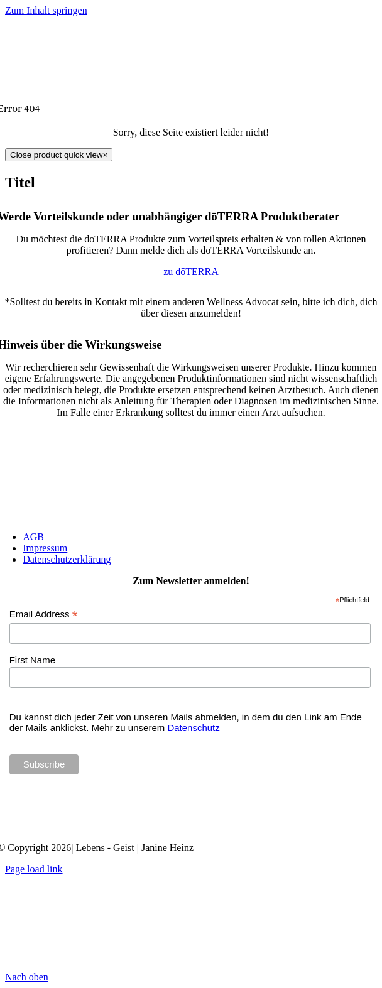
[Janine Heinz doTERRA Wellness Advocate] (191, 826)
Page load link (34, 869)
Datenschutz (193, 727)
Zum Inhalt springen (46, 10)
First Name (32, 659)
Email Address (43, 614)
